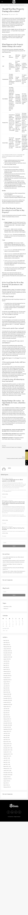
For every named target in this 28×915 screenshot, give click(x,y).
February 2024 (6, 694)
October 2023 (6, 702)
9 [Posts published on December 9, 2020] (9, 621)
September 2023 (7, 704)
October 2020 (6, 776)
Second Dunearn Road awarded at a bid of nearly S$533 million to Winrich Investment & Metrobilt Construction (13, 503)
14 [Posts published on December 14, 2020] (3, 623)
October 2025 (6, 655)
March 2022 (6, 741)
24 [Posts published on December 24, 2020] (12, 624)
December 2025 (7, 650)
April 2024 (6, 690)
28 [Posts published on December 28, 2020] (3, 626)
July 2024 (6, 683)
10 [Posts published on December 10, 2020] (12, 621)
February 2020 (6, 787)
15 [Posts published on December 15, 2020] (6, 623)
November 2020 (7, 774)
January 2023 (6, 721)
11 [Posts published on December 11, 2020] (16, 621)
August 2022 (6, 731)
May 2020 (6, 783)
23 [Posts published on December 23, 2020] (9, 624)
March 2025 (6, 669)
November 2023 (7, 700)
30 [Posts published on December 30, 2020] (9, 626)
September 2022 (7, 729)
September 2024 (7, 679)
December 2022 (7, 723)
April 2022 (6, 739)
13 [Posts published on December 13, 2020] (22, 621)
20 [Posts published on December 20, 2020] (22, 623)
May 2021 (6, 762)
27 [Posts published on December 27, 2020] (22, 624)
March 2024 (6, 692)
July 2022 (6, 733)
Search (14, 546)
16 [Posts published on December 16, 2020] (9, 623)
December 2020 (7, 772)
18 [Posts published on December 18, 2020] (16, 623)
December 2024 (7, 675)
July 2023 (6, 708)
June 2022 (6, 735)
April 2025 (6, 667)
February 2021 (6, 768)
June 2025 (6, 663)
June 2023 (6, 710)
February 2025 (6, 671)
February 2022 (6, 743)
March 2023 (6, 716)
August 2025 (6, 659)
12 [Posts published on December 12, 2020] (19, 621)
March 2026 (6, 644)
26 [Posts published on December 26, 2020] (19, 624)
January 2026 (6, 648)
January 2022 (6, 745)
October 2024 (6, 677)
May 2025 (6, 665)
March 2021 (6, 766)
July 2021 (6, 758)
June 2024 (6, 685)
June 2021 (6, 760)
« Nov (4, 630)
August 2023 (6, 706)
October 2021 (6, 752)
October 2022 (6, 727)
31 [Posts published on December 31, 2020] (12, 626)
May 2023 (6, 712)
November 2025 (7, 652)
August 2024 (6, 681)
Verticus (5, 608)
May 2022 (6, 737)
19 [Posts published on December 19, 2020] (19, 623)
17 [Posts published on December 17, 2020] (12, 623)
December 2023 (7, 698)
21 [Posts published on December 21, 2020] (3, 624)
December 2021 (7, 747)
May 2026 (6, 640)
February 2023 (6, 719)
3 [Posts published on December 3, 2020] (12, 620)
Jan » (7, 630)
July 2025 (6, 661)
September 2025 (7, 657)
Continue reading (5, 494)
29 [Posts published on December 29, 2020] (6, 626)
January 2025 (6, 673)
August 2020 (6, 780)
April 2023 (6, 714)
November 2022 (7, 725)
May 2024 (6, 688)
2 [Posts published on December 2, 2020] (9, 620)
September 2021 (7, 754)
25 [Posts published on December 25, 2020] (16, 624)
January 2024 (6, 696)
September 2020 (7, 778)
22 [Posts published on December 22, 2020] (6, 624)
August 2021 (6, 756)
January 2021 (6, 770)
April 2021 (6, 764)
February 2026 (6, 646)
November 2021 (7, 749)
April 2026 (6, 642)
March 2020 (6, 785)
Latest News (6, 5)
